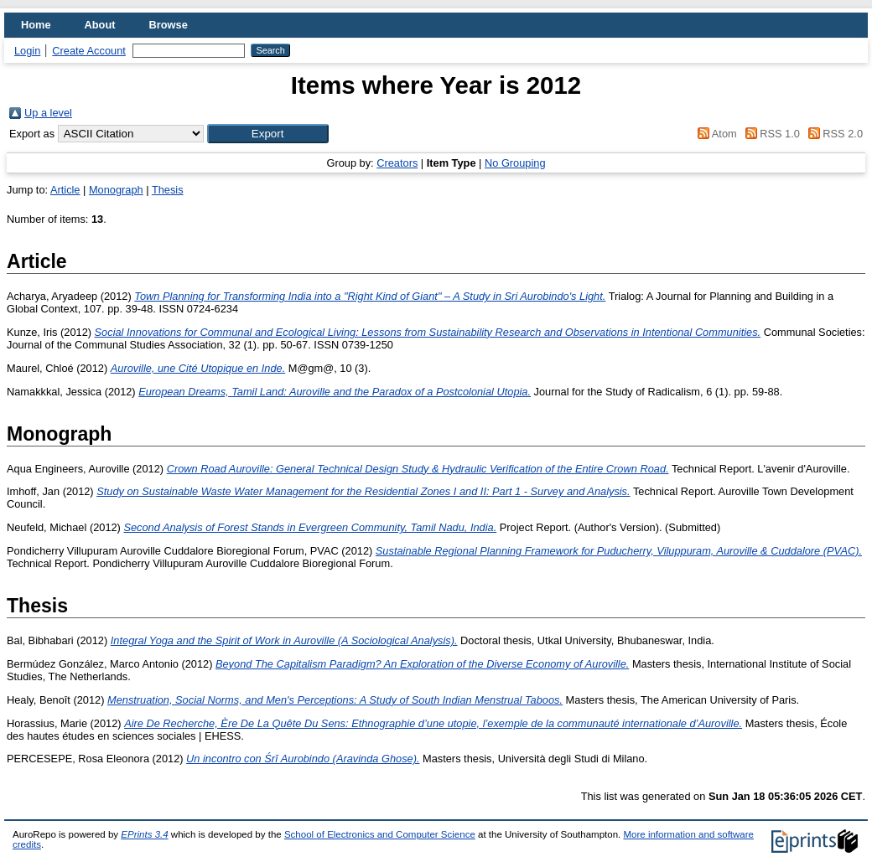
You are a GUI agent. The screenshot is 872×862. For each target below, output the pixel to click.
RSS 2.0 (832, 133)
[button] (268, 133)
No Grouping (515, 163)
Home (36, 24)
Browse (168, 24)
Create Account (89, 50)
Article (65, 189)
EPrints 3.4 (144, 834)
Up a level (48, 112)
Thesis (168, 189)
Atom (715, 133)
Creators (397, 163)
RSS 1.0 (770, 133)
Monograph (116, 189)
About (100, 24)
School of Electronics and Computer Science (379, 834)
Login (27, 50)
